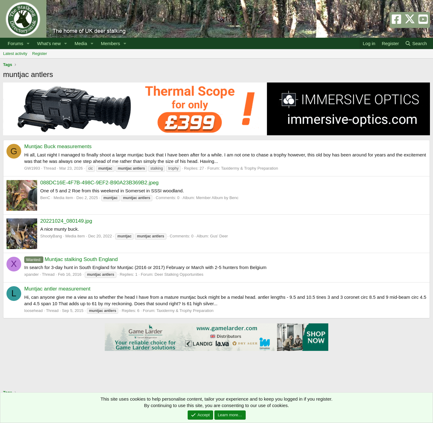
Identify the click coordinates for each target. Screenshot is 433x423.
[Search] (416, 43)
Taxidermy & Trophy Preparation (249, 168)
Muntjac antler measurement (57, 289)
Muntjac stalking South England (71, 259)
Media (81, 43)
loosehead (33, 310)
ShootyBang (51, 236)
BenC (45, 197)
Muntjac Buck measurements (58, 146)
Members (110, 43)
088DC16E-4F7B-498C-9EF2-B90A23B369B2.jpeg (99, 183)
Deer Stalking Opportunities (178, 274)
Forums (15, 43)
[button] (28, 43)
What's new (49, 43)
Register (39, 53)
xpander (31, 274)
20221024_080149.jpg (66, 221)
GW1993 (32, 168)
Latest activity (15, 53)
